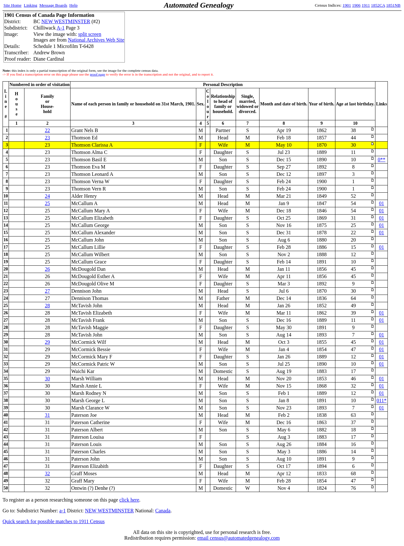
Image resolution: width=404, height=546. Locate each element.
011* (382, 400)
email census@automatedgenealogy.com (238, 538)
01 (381, 203)
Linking (30, 5)
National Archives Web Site (96, 40)
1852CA (378, 5)
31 (47, 415)
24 (47, 196)
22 (47, 130)
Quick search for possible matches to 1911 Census (54, 521)
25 (47, 203)
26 (47, 269)
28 (47, 305)
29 (47, 342)
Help (73, 5)
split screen (89, 34)
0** (381, 159)
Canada (163, 510)
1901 (347, 5)
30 (47, 378)
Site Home (12, 5)
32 (47, 473)
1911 (366, 5)
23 (47, 137)
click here (129, 500)
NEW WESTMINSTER (65, 21)
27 (47, 291)
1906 (356, 5)
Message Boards (53, 5)
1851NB (393, 5)
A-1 (60, 27)
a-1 (62, 510)
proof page (97, 74)
